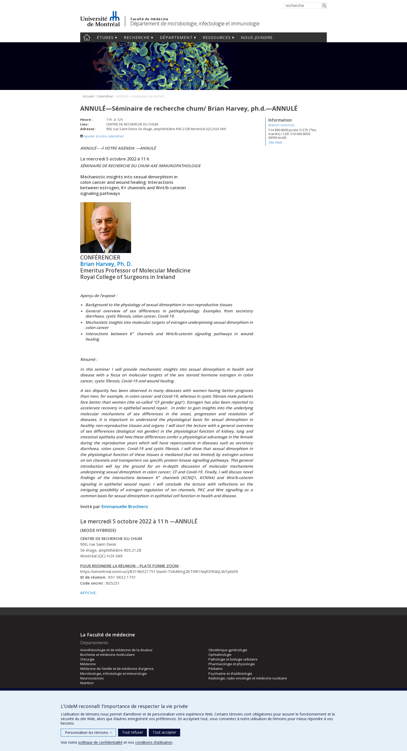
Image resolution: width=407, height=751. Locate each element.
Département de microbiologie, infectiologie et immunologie (194, 23)
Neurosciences (92, 678)
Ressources (217, 37)
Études (105, 37)
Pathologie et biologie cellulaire (232, 659)
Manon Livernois (281, 125)
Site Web (275, 142)
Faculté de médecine (149, 19)
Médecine (88, 664)
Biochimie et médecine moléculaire (107, 654)
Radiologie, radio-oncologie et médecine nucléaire (247, 678)
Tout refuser (132, 732)
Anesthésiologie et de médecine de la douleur (116, 650)
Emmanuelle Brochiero (124, 506)
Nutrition (87, 682)
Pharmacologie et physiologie (231, 664)
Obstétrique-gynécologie (227, 650)
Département (176, 37)
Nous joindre (257, 37)
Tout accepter (164, 732)
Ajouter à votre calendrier (102, 136)
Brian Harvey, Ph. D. (106, 264)
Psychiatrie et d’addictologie (230, 673)
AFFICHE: (88, 592)
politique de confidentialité (100, 742)
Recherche (137, 37)
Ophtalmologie (220, 654)
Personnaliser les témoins (88, 732)
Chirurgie (87, 659)
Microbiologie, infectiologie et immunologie (113, 673)
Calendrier (105, 96)
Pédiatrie (215, 668)
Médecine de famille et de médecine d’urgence (117, 668)
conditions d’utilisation (153, 742)
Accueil (86, 37)
